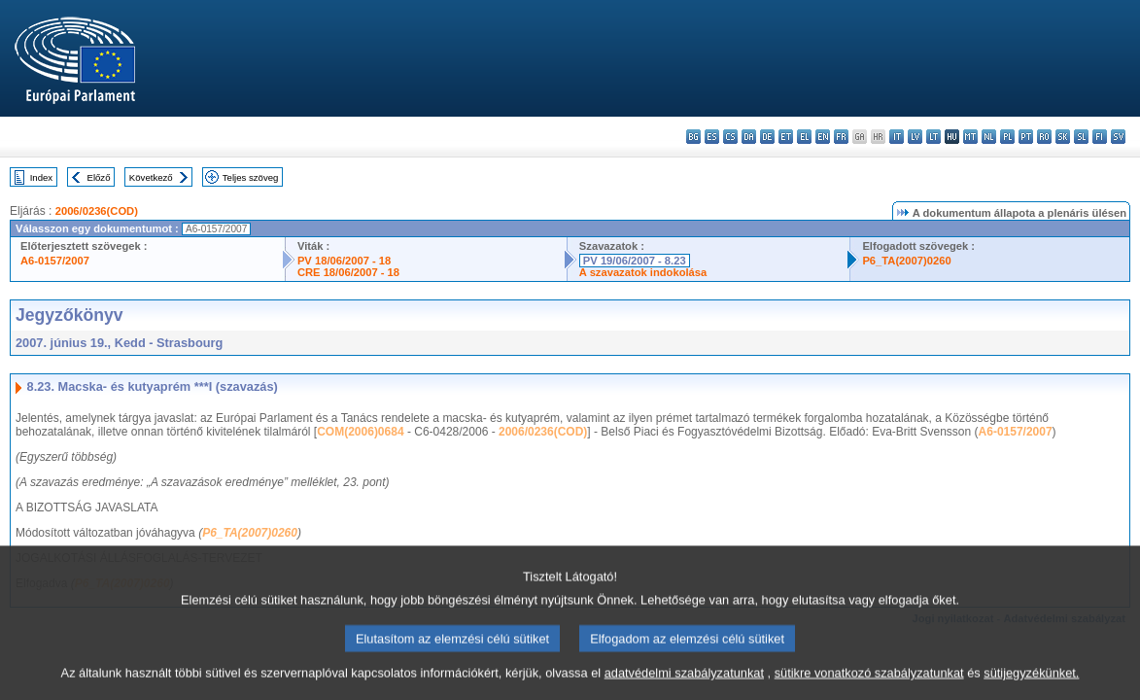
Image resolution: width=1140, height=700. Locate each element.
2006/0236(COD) (96, 211)
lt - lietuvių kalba (933, 136)
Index (41, 177)
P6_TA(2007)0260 (906, 260)
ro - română (1044, 136)
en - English (822, 136)
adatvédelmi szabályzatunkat (684, 683)
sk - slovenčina (1062, 136)
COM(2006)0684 (360, 431)
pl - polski (1007, 136)
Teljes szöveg (251, 177)
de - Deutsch (767, 136)
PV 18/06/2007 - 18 (344, 260)
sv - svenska (1118, 136)
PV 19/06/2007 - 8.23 (634, 260)
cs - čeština (730, 136)
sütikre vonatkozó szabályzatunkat (869, 683)
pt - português (1026, 136)
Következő (151, 177)
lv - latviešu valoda (915, 136)
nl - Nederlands (989, 136)
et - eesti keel (785, 136)
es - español (712, 136)
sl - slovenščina (1081, 136)
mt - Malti (970, 136)
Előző (99, 177)
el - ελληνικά (804, 136)
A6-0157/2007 (54, 260)
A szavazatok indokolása (643, 272)
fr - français (841, 136)
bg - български (693, 136)
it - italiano (896, 136)
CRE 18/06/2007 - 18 (348, 272)
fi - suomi (1099, 136)
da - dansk (749, 136)
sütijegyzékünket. (1031, 683)
